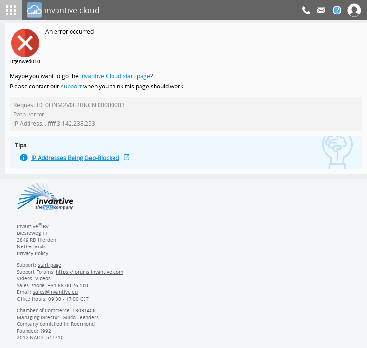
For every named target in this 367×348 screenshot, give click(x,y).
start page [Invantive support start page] (49, 268)
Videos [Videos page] (42, 282)
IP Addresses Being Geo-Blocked (76, 161)
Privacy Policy (32, 257)
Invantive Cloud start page (116, 76)
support (71, 87)
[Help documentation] (337, 10)
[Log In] (164, 10)
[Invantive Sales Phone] (66, 289)
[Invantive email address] (53, 295)
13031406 (84, 314)
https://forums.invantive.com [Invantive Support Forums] (89, 275)
